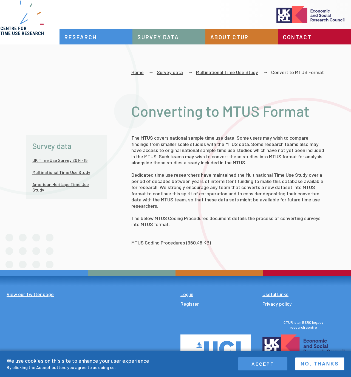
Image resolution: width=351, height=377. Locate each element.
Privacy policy (277, 304)
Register (189, 304)
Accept (262, 364)
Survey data (166, 37)
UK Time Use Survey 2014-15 (59, 160)
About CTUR (235, 37)
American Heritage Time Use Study (60, 187)
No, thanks (320, 364)
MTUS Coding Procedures (158, 243)
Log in (186, 294)
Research (91, 37)
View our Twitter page (30, 294)
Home (137, 72)
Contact (300, 37)
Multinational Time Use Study (227, 72)
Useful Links (275, 294)
